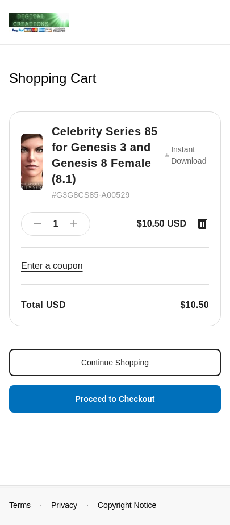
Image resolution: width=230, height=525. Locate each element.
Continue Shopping (115, 362)
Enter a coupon (52, 265)
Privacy (64, 505)
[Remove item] (202, 224)
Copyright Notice (127, 505)
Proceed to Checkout (114, 398)
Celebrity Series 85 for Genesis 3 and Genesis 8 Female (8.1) (105, 155)
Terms (20, 505)
